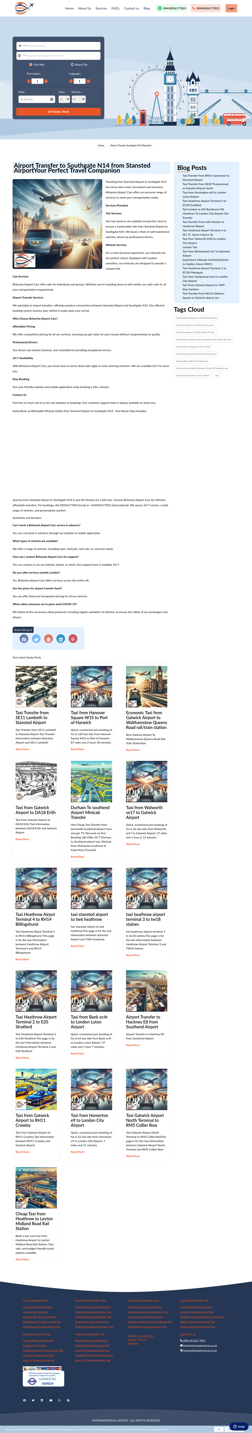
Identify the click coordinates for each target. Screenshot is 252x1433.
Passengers (34, 73)
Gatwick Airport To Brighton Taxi (197, 1326)
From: (26, 45)
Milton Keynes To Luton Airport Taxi (42, 1321)
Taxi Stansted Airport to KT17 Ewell (192, 375)
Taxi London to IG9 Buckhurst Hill (203, 209)
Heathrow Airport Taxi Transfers (145, 1306)
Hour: (64, 96)
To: (24, 55)
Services (101, 8)
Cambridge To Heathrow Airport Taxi (147, 1326)
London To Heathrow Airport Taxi (145, 1316)
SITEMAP (133, 1343)
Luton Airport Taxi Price (35, 1311)
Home (69, 8)
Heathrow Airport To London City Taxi (148, 1311)
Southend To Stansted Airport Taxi (93, 1316)
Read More (22, 749)
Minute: (79, 96)
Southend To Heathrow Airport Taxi (94, 1326)
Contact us (131, 8)
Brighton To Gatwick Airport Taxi (197, 1321)
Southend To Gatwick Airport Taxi (93, 1311)
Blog (147, 8)
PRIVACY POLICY (137, 1339)
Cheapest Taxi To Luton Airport (39, 1316)
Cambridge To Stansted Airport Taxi (94, 1355)
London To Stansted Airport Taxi (92, 1350)
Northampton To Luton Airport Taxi (41, 1326)
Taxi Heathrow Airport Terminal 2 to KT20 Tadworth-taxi (202, 368)
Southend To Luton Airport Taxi (91, 1321)
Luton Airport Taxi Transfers (37, 1306)
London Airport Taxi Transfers (38, 1340)
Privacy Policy (234, 1429)
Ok (219, 1429)
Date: (21, 91)
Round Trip (81, 64)
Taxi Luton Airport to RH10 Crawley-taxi (194, 325)
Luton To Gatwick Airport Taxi (38, 1360)
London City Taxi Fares (35, 1345)
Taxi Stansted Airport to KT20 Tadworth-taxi (196, 354)
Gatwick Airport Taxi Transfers (196, 1306)
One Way (39, 64)
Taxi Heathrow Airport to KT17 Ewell (193, 346)
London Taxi (190, 247)
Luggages (74, 73)
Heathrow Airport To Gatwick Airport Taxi (150, 1321)
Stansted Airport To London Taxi (92, 1345)
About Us (84, 8)
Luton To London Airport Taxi (38, 1355)
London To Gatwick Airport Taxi (197, 1311)
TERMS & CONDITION (140, 1336)
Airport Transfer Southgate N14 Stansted (130, 145)
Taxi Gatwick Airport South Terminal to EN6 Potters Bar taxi (203, 339)
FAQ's (115, 8)
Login (231, 8)
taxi (217, 375)
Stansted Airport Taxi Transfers (91, 1340)
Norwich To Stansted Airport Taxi (92, 1360)
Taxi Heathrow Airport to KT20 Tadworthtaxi (196, 318)
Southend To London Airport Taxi (92, 1306)
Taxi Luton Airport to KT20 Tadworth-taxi (195, 332)
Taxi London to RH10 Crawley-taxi (192, 361)
